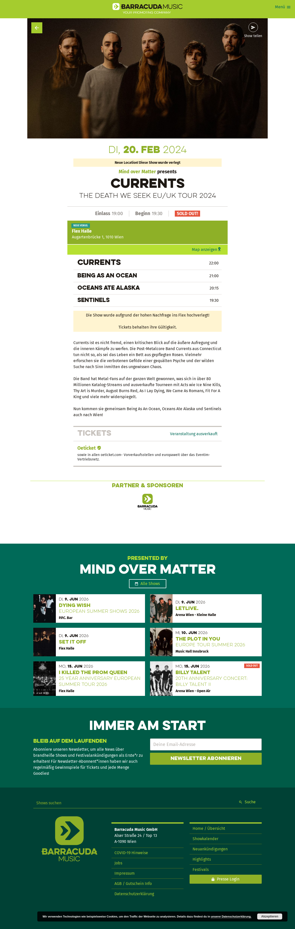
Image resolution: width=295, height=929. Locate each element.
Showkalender (205, 838)
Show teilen (253, 36)
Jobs (118, 863)
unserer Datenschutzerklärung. (231, 916)
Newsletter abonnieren (206, 758)
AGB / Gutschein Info (133, 883)
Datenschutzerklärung (134, 893)
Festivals (201, 869)
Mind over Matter (137, 172)
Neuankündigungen (210, 849)
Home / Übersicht (209, 828)
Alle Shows (150, 583)
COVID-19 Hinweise (131, 852)
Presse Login (228, 879)
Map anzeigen (204, 249)
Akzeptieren (269, 916)
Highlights (202, 859)
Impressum (124, 873)
